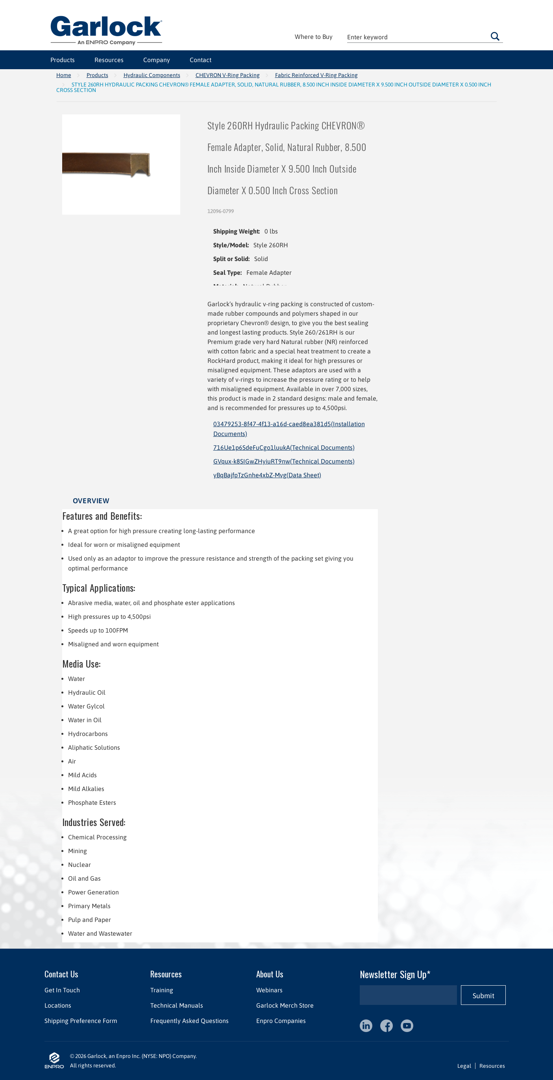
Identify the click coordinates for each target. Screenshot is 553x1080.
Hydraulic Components (152, 75)
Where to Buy (314, 36)
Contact (200, 59)
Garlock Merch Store (284, 1005)
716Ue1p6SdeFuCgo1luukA (284, 447)
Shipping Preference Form (80, 1020)
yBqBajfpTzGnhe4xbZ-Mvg (267, 474)
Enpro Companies (280, 1020)
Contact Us (61, 974)
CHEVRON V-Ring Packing (228, 75)
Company (156, 59)
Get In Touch (62, 990)
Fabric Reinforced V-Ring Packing (316, 75)
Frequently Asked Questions (189, 1020)
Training (161, 990)
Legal (464, 1066)
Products (62, 59)
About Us (269, 974)
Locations (57, 1005)
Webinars (269, 990)
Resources (109, 59)
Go (495, 36)
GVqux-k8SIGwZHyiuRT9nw (284, 461)
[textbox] (425, 37)
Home (63, 75)
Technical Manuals (176, 1005)
